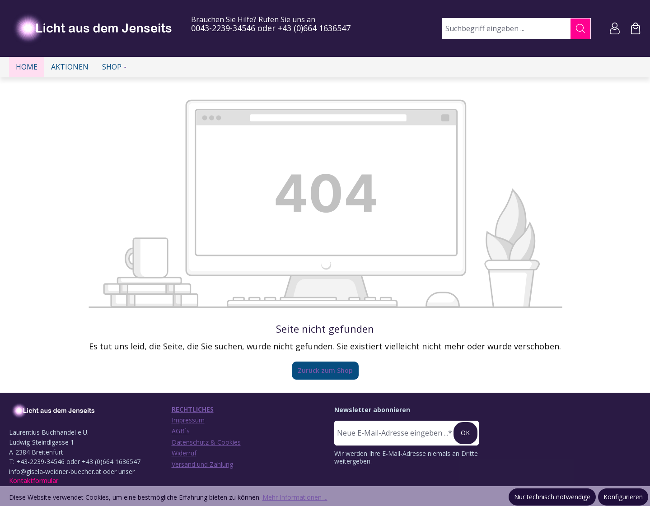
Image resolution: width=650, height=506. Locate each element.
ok (465, 432)
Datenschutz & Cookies (206, 442)
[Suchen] (581, 28)
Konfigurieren (623, 496)
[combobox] (506, 28)
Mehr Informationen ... (294, 497)
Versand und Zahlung (202, 464)
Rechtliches (193, 409)
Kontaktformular (33, 480)
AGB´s (181, 431)
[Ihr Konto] (615, 28)
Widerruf (184, 453)
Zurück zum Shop (325, 370)
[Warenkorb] (635, 28)
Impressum (188, 420)
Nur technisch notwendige (552, 496)
